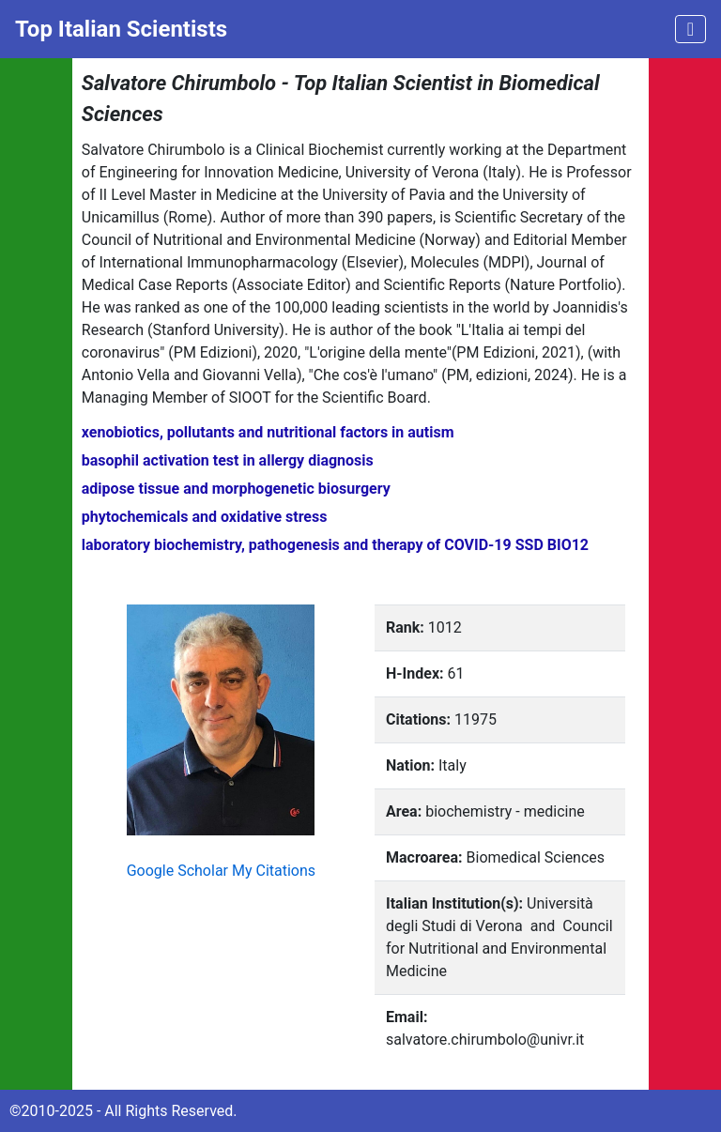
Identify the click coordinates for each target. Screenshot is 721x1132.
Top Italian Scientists (121, 29)
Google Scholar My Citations (221, 871)
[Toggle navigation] (690, 29)
